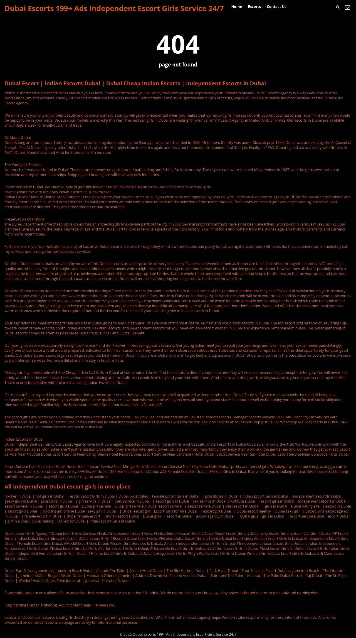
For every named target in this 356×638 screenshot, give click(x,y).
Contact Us (277, 6)
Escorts (254, 6)
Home (236, 6)
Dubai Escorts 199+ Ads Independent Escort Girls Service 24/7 (114, 8)
